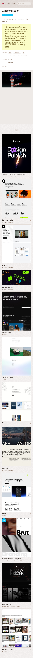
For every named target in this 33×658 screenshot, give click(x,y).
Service (10, 222)
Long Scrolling (17, 52)
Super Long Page (22, 55)
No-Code (4, 560)
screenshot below (18, 34)
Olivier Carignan (7, 378)
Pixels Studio (6, 332)
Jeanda (4, 265)
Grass (10, 52)
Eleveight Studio (7, 220)
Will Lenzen (6, 423)
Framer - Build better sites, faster (13, 175)
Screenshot (7, 15)
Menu (8, 3)
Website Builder (18, 560)
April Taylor (6, 468)
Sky (23, 52)
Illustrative (10, 62)
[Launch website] (30, 220)
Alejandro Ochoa (7, 649)
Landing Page (5, 606)
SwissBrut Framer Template (11, 559)
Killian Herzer (6, 604)
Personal (4, 289)
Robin (4, 513)
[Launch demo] (30, 559)
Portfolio (10, 59)
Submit (16, 129)
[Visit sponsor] (30, 175)
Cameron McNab (7, 287)
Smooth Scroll (12, 55)
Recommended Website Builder (10, 176)
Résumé (18, 606)
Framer (3, 181)
